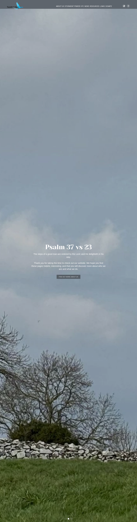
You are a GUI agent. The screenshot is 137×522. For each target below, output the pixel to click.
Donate (109, 6)
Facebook (128, 6)
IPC (74, 6)
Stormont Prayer (63, 6)
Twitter (124, 6)
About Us (49, 6)
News (81, 6)
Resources (91, 6)
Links (101, 6)
